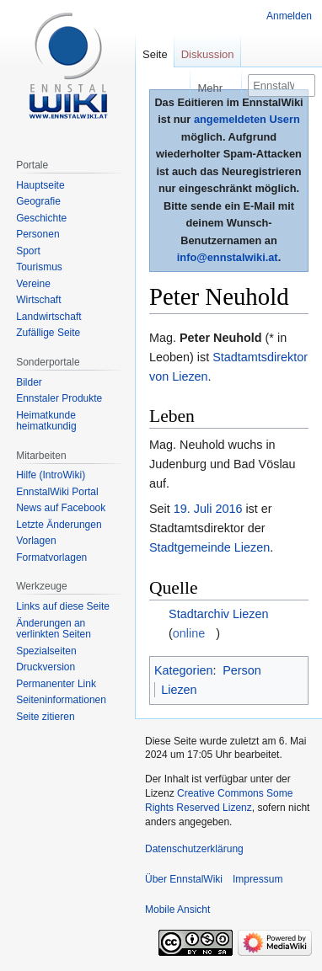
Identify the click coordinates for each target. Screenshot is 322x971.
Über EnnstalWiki (184, 879)
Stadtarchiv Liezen (218, 614)
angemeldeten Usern (247, 119)
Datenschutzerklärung (194, 849)
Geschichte (41, 218)
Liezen (178, 689)
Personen (37, 234)
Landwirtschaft (48, 317)
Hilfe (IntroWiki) (50, 475)
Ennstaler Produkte (59, 398)
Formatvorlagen (51, 557)
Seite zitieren (45, 717)
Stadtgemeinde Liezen (209, 547)
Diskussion (207, 54)
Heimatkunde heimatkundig (46, 421)
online (189, 633)
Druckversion (45, 667)
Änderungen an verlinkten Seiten (53, 629)
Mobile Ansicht (177, 909)
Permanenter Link (56, 684)
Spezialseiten (46, 651)
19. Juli (193, 508)
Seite (155, 54)
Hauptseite (40, 185)
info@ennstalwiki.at (227, 257)
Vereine (33, 284)
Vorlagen (36, 541)
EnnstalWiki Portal (57, 492)
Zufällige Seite (48, 333)
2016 (228, 508)
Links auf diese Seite (63, 606)
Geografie (38, 201)
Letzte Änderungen (58, 525)
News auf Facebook (60, 508)
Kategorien (183, 670)
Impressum (257, 879)
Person (242, 670)
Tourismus (39, 267)
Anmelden (289, 16)
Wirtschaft (38, 300)
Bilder (29, 382)
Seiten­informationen (61, 700)
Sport (28, 251)
